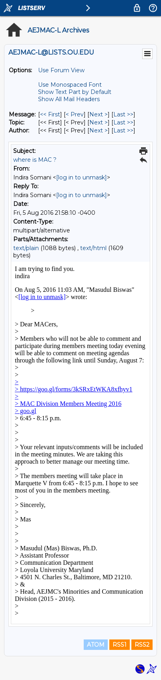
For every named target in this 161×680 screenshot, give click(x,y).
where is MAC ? (34, 159)
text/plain (26, 248)
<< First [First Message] (50, 114)
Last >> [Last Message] (123, 114)
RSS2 (142, 644)
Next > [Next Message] (98, 114)
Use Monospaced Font (70, 84)
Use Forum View (61, 70)
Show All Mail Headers (69, 99)
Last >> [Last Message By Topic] (123, 122)
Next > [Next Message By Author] (98, 130)
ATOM (96, 644)
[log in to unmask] (81, 177)
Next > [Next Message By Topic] (98, 122)
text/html (93, 248)
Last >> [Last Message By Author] (123, 130)
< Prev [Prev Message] (75, 114)
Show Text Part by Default (74, 92)
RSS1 (120, 644)
